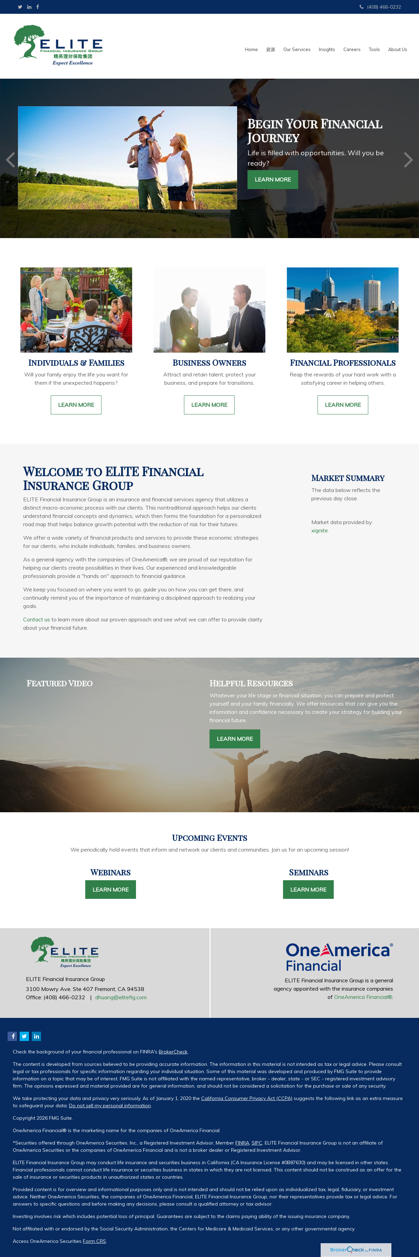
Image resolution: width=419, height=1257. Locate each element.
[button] (270, 46)
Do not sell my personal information (110, 1105)
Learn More (273, 179)
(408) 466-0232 (380, 7)
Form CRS (94, 1241)
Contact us (36, 619)
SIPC (257, 1143)
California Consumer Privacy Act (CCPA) (246, 1098)
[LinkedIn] (29, 6)
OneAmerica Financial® (363, 996)
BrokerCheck (173, 1052)
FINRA (242, 1143)
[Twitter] (20, 6)
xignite (319, 530)
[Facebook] (37, 6)
